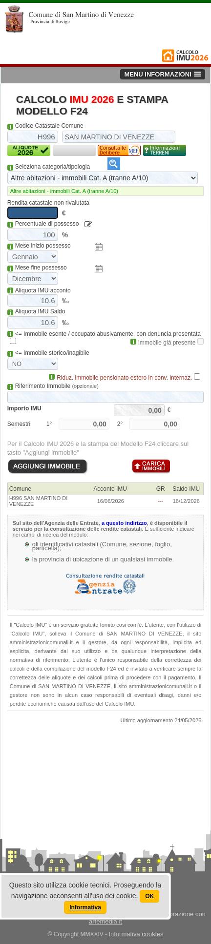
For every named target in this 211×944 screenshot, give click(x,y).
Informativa (85, 907)
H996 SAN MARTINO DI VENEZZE (38, 501)
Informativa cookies (135, 934)
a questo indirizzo (124, 523)
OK (149, 896)
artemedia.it (105, 921)
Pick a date (99, 247)
